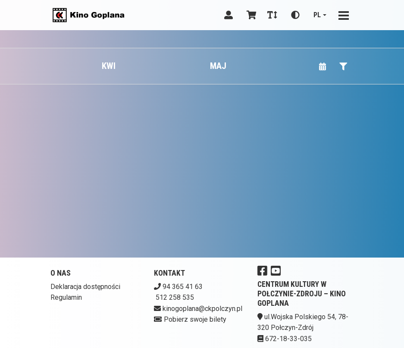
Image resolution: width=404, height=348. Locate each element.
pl (317, 15)
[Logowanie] (228, 15)
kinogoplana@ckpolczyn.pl (202, 308)
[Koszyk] (250, 15)
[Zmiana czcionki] (272, 15)
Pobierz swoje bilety (195, 319)
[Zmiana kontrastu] (295, 15)
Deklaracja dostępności (85, 287)
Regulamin (66, 297)
